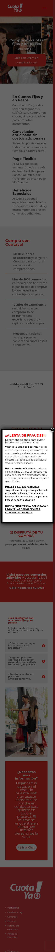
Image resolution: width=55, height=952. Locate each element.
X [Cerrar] (52, 430)
